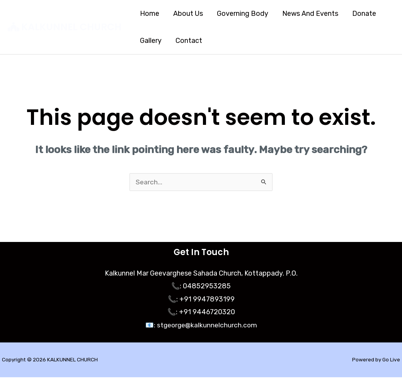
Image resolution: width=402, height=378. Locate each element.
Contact (188, 40)
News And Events (310, 13)
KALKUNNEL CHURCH (71, 27)
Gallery (151, 40)
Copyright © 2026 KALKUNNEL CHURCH (50, 360)
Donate (364, 13)
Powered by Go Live (375, 360)
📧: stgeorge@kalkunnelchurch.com (201, 326)
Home (149, 13)
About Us (188, 13)
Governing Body (242, 13)
